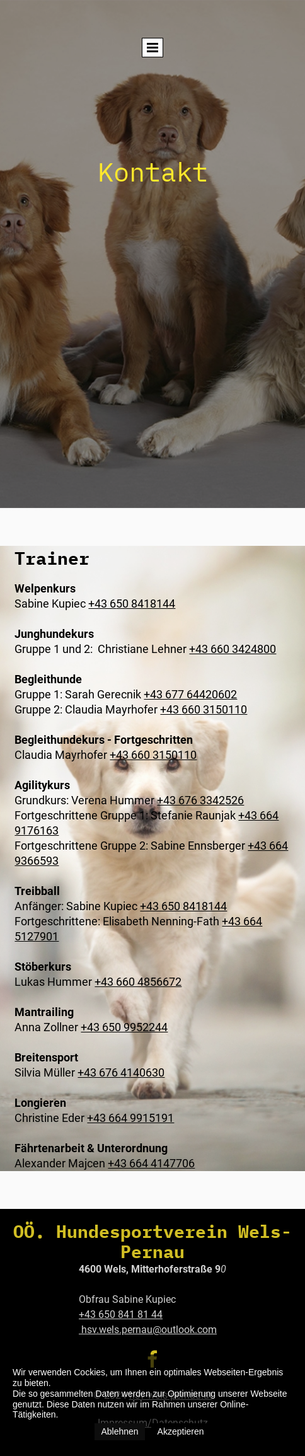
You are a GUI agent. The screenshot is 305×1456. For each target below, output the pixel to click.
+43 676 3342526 (200, 800)
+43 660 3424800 (232, 649)
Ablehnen (119, 1431)
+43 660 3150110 (153, 754)
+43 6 (102, 603)
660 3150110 (214, 709)
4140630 (142, 1072)
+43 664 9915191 (130, 1117)
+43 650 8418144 (183, 906)
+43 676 (99, 1072)
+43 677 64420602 (190, 694)
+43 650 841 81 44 (121, 1314)
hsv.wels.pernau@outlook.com (148, 1330)
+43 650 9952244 (124, 1027)
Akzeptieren (181, 1431)
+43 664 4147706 (151, 1163)
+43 (170, 709)
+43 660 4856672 (138, 981)
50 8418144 (145, 603)
